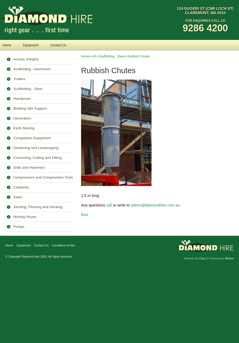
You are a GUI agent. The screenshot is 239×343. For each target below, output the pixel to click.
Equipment (30, 45)
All (94, 56)
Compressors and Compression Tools (43, 177)
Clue (202, 258)
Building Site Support (30, 108)
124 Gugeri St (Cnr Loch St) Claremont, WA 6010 (205, 10)
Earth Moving (24, 128)
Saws (17, 197)
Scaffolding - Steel (27, 89)
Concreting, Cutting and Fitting (37, 158)
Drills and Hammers (29, 168)
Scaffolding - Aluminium (32, 69)
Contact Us (58, 45)
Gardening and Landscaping (35, 148)
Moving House (24, 217)
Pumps (18, 227)
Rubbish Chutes (138, 56)
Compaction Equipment (32, 138)
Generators (22, 118)
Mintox (229, 258)
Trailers (19, 79)
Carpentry (21, 187)
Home (7, 45)
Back (84, 215)
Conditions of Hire (63, 245)
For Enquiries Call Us (205, 26)
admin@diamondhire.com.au (155, 205)
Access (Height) (26, 59)
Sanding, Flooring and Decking (37, 207)
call (109, 205)
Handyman (22, 99)
